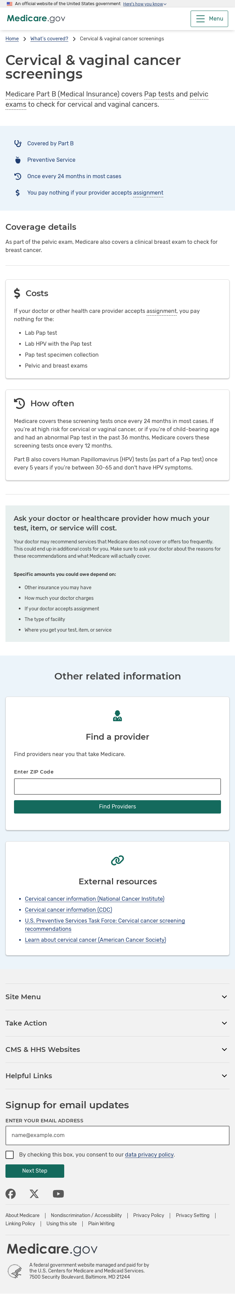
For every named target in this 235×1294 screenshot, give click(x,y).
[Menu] (209, 19)
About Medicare (22, 1215)
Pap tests (159, 94)
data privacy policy (149, 1154)
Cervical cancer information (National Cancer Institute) (94, 899)
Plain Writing (101, 1224)
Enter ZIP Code (34, 772)
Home (12, 39)
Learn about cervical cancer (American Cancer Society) (95, 940)
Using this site (61, 1224)
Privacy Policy (148, 1215)
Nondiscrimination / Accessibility (86, 1215)
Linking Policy (20, 1224)
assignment (148, 192)
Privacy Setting (192, 1215)
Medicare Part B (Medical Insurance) (62, 94)
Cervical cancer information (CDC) (68, 910)
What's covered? (49, 39)
